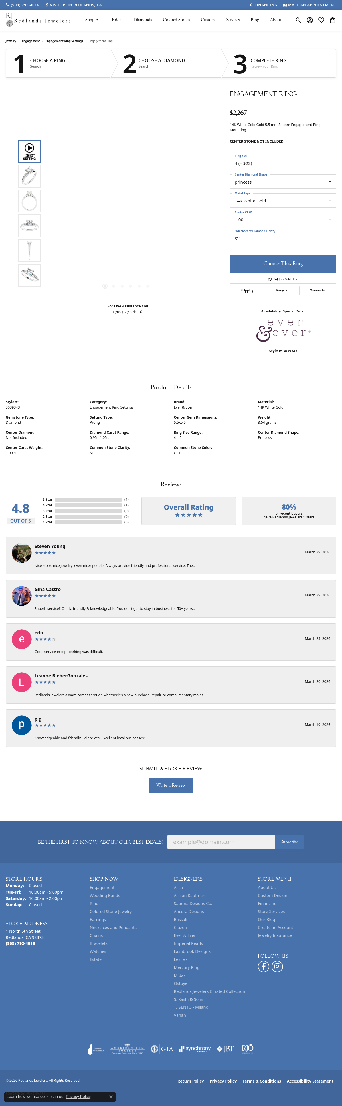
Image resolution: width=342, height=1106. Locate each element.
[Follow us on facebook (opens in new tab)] (263, 966)
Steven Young (50, 546)
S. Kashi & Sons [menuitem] (188, 999)
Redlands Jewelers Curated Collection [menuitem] (209, 991)
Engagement (31, 41)
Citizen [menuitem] (180, 927)
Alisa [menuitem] (178, 887)
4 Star (47, 505)
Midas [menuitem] (180, 975)
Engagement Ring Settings (64, 41)
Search (35, 66)
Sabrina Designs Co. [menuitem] (193, 903)
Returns (281, 290)
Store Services (271, 911)
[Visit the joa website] (96, 1049)
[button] (298, 20)
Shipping (247, 290)
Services (233, 20)
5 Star (47, 499)
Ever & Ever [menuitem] (185, 935)
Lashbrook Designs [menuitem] (192, 951)
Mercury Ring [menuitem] (187, 967)
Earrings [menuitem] (98, 919)
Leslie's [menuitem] (181, 959)
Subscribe (289, 842)
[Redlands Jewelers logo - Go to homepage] (38, 20)
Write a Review (171, 785)
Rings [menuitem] (95, 903)
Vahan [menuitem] (180, 1015)
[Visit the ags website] (127, 1049)
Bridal (117, 20)
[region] (126, 213)
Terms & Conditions (261, 1081)
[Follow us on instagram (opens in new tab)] (277, 966)
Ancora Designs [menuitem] (189, 911)
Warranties (317, 290)
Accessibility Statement (310, 1081)
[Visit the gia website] (162, 1049)
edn (39, 633)
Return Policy (190, 1081)
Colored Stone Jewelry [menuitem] (111, 911)
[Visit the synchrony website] (195, 1049)
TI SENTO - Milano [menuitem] (191, 1007)
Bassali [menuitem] (180, 919)
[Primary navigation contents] (183, 20)
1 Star (47, 522)
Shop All (93, 20)
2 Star (47, 516)
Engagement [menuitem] (102, 887)
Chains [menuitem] (96, 935)
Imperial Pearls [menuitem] (188, 943)
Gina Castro (48, 589)
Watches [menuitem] (98, 951)
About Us (267, 887)
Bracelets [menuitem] (99, 943)
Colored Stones (176, 20)
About (275, 20)
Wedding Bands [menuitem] (105, 895)
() (126, 499)
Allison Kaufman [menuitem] (189, 895)
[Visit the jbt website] (225, 1049)
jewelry (11, 41)
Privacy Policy (223, 1081)
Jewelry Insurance (275, 935)
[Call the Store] (20, 943)
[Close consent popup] (111, 1097)
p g (38, 719)
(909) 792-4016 (127, 312)
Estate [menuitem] (96, 959)
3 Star (47, 510)
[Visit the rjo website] (247, 1049)
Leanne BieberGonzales (61, 676)
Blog (255, 20)
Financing (267, 903)
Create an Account (275, 927)
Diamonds (142, 20)
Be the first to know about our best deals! (100, 842)
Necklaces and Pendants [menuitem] (113, 927)
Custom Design (272, 895)
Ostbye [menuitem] (180, 983)
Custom (208, 20)
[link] (22, 5)
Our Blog (266, 919)
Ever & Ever (183, 407)
